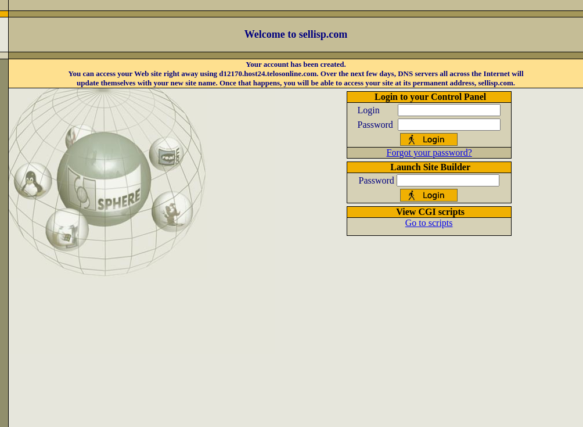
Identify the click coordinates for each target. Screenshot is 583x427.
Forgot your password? (429, 152)
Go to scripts (429, 223)
